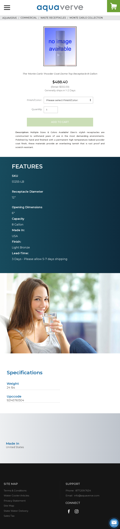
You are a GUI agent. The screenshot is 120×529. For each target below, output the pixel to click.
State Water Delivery (16, 512)
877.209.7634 (83, 491)
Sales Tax (9, 517)
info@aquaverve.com (86, 496)
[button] (7, 8)
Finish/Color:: (34, 100)
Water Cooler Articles (16, 496)
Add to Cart (60, 122)
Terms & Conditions (15, 491)
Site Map (9, 506)
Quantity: (37, 109)
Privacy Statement (15, 501)
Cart (110, 8)
